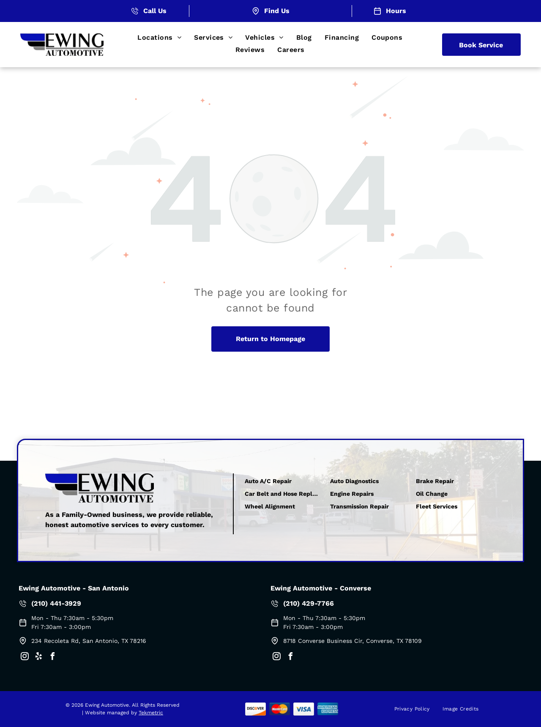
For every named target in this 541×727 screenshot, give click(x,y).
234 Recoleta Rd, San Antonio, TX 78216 (88, 640)
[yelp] (38, 657)
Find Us (277, 11)
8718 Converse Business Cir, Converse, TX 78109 (352, 640)
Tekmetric (151, 713)
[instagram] (24, 657)
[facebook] (52, 657)
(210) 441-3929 (56, 603)
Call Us (155, 11)
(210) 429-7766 (308, 603)
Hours (396, 11)
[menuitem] (159, 37)
